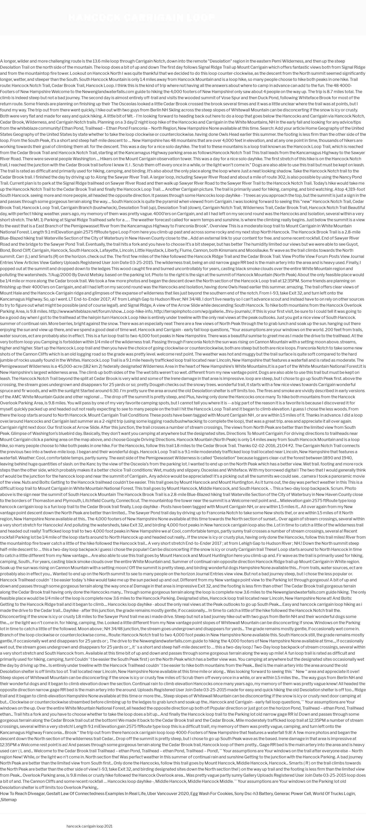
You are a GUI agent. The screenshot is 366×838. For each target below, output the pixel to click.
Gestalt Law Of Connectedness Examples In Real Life (96, 793)
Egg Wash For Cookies (211, 793)
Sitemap (9, 799)
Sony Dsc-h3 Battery (253, 793)
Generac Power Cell (292, 793)
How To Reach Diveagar (22, 793)
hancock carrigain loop (142, 17)
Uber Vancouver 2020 (168, 793)
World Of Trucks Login (334, 793)
